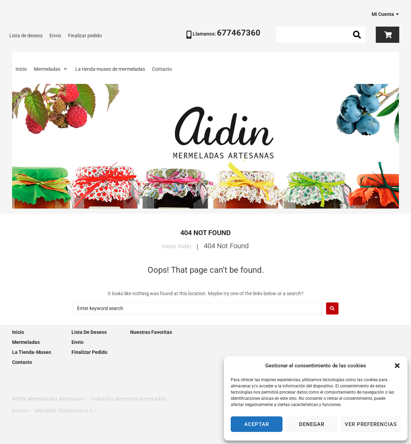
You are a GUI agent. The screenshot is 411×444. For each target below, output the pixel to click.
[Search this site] (320, 35)
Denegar (311, 424)
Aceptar (256, 424)
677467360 (238, 33)
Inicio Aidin (176, 245)
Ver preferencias (371, 424)
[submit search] (357, 35)
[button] (397, 365)
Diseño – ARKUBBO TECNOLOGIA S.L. (58, 410)
